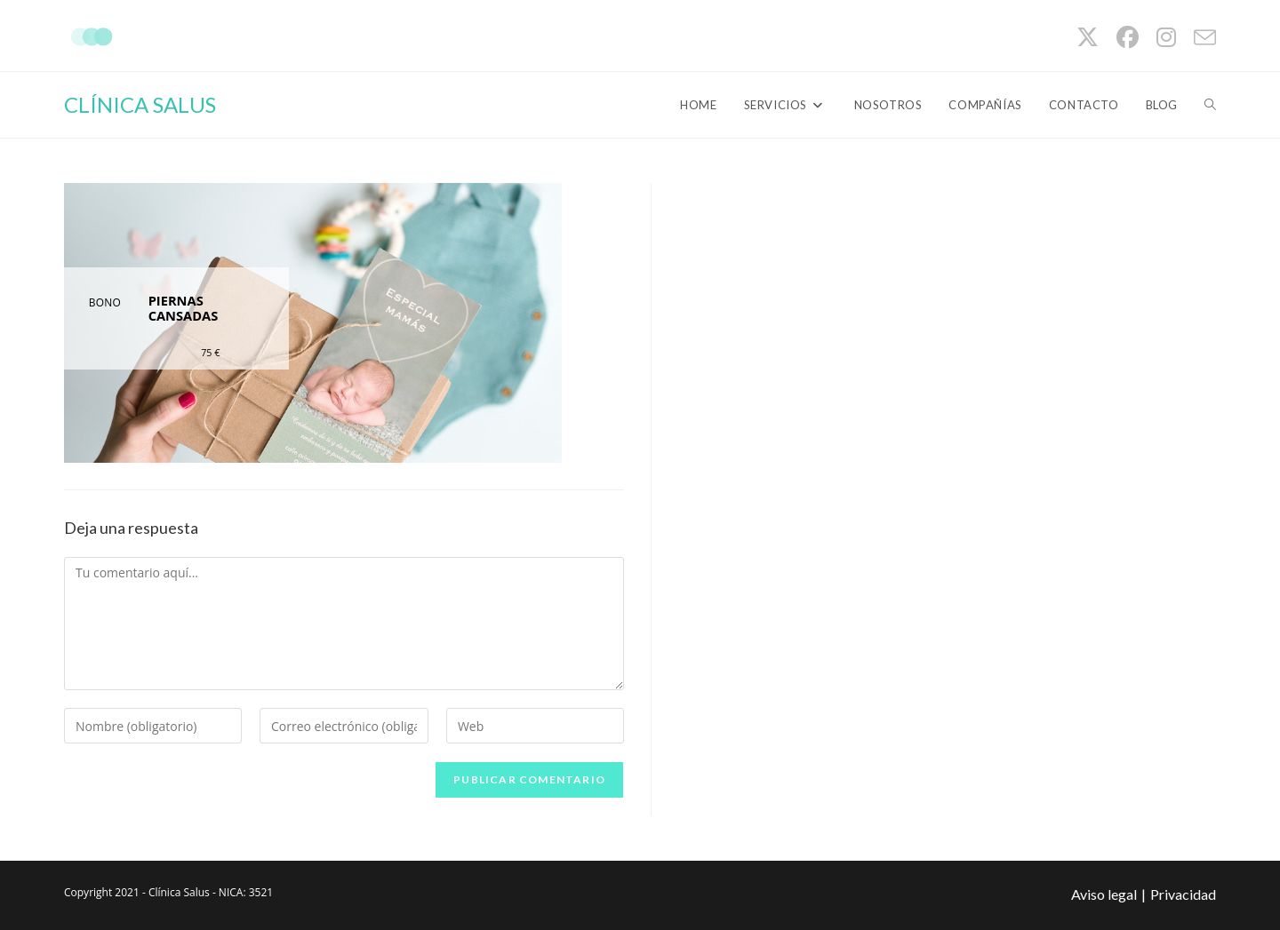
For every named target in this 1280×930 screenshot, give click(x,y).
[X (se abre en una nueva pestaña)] (1088, 38)
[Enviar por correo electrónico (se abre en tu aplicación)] (1200, 38)
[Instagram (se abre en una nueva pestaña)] (1166, 38)
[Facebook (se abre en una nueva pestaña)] (1128, 38)
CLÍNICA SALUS (140, 104)
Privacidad (1183, 894)
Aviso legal (1104, 894)
